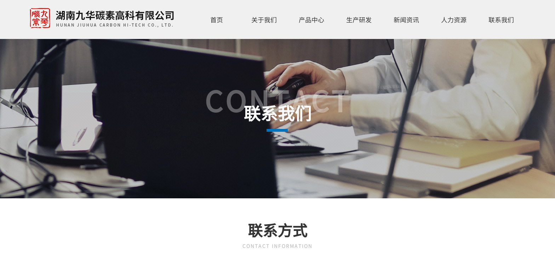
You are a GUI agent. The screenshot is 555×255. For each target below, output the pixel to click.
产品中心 (311, 19)
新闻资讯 (406, 19)
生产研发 (359, 19)
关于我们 (264, 19)
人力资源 (454, 19)
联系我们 (501, 19)
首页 (216, 19)
